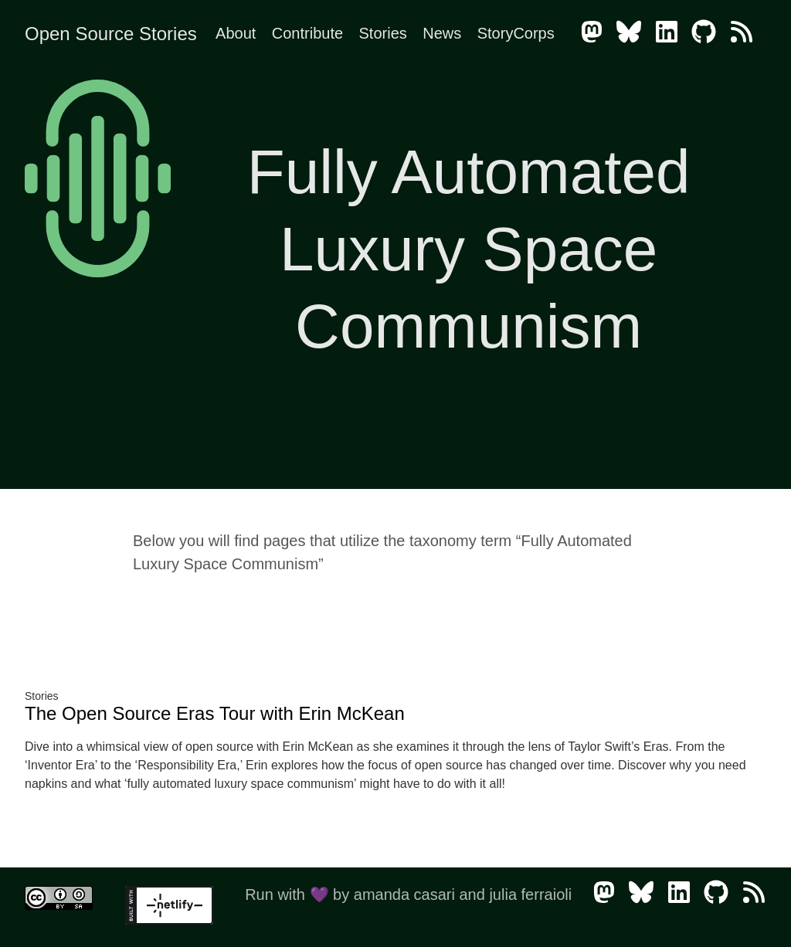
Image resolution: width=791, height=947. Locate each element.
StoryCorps (516, 33)
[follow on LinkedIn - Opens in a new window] (671, 33)
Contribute (307, 33)
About (236, 33)
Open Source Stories (111, 33)
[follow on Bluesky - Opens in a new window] (633, 33)
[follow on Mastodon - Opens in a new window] (596, 33)
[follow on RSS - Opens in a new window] (746, 33)
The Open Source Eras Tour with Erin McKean (215, 713)
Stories (383, 33)
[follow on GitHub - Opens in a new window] (708, 33)
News (442, 33)
